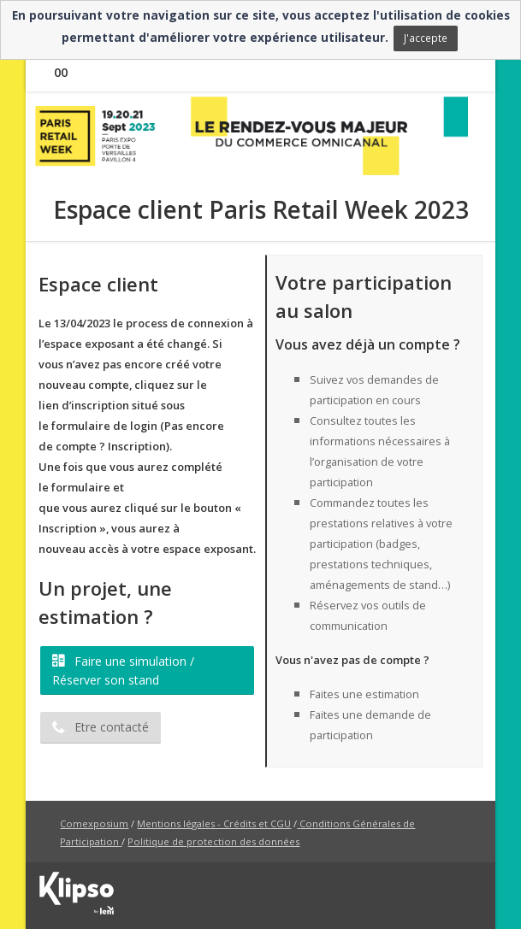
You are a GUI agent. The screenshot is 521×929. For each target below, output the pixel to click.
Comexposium (94, 823)
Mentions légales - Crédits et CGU (214, 823)
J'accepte (425, 37)
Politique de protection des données (213, 841)
